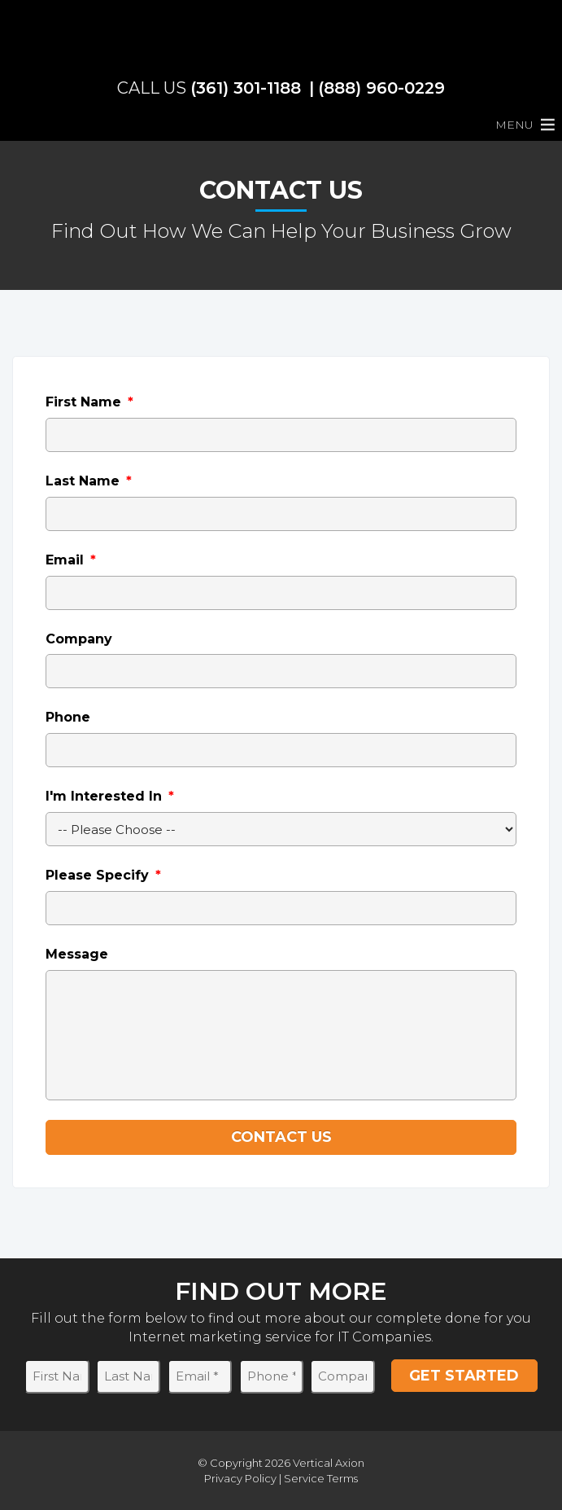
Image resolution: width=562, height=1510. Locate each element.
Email (71, 560)
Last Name (89, 481)
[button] (514, 124)
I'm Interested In (110, 796)
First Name (89, 402)
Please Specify (103, 875)
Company (79, 639)
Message (77, 954)
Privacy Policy (240, 1478)
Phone (68, 717)
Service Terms (321, 1478)
